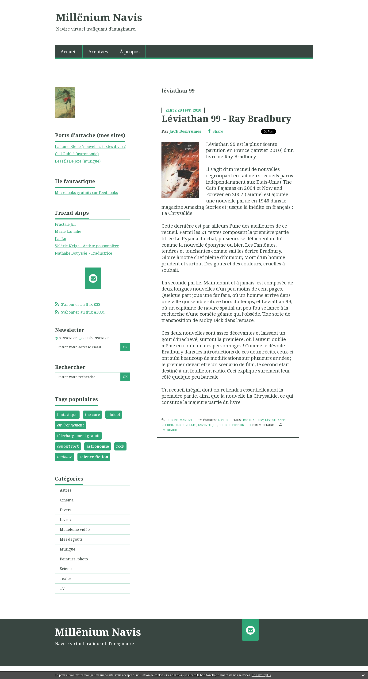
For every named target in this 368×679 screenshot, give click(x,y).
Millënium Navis (99, 17)
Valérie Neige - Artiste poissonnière (87, 245)
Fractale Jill (65, 224)
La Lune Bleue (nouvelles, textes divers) (90, 146)
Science (66, 568)
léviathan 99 (275, 420)
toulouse (64, 456)
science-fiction (94, 456)
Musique (67, 549)
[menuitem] (69, 51)
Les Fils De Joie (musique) (77, 161)
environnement (70, 425)
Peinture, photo (74, 559)
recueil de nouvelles (178, 425)
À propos (130, 51)
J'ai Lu (60, 238)
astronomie (97, 446)
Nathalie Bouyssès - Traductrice (83, 253)
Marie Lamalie (68, 231)
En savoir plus (261, 675)
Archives (98, 51)
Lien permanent (176, 420)
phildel (113, 414)
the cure (92, 414)
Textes (65, 578)
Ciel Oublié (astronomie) (77, 153)
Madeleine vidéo (75, 529)
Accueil (69, 51)
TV (62, 588)
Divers (65, 509)
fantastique (67, 414)
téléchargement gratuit (78, 435)
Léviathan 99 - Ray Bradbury (226, 118)
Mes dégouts (71, 539)
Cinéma (66, 500)
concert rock (68, 446)
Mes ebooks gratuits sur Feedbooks (86, 192)
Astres (65, 490)
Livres (65, 519)
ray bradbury (253, 420)
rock (120, 446)
